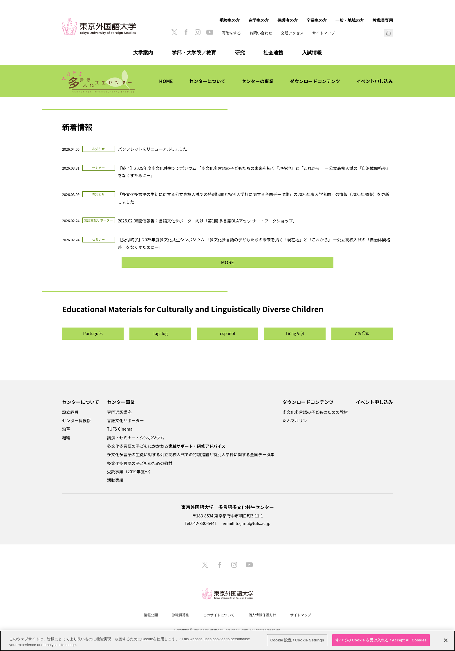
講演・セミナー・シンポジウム (135, 437)
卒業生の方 (316, 20)
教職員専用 (383, 20)
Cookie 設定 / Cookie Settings (297, 640)
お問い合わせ (261, 33)
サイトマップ (323, 33)
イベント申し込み (374, 81)
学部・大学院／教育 (194, 52)
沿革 (66, 429)
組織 (66, 437)
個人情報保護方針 (262, 615)
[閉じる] (445, 640)
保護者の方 (287, 20)
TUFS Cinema (120, 429)
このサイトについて (218, 615)
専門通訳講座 (119, 412)
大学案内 (143, 52)
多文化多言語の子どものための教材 (139, 463)
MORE (227, 262)
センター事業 (121, 401)
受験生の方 (229, 20)
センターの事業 (256, 81)
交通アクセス (292, 33)
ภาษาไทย (362, 333)
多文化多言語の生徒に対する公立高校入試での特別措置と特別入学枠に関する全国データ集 (191, 454)
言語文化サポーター (125, 420)
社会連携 (273, 52)
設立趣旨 (70, 412)
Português (92, 333)
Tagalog (160, 333)
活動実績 (115, 480)
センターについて (204, 81)
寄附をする (231, 33)
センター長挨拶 (76, 420)
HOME (163, 81)
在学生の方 (258, 20)
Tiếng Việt (295, 333)
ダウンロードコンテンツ (314, 81)
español (227, 333)
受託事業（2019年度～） (130, 471)
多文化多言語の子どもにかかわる (166, 446)
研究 (240, 52)
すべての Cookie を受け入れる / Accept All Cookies (381, 640)
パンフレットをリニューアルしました (152, 149)
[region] (227, 640)
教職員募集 (180, 615)
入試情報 (312, 52)
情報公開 (151, 615)
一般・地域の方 (349, 20)
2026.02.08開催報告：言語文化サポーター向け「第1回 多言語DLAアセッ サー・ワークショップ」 (207, 221)
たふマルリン (294, 420)
